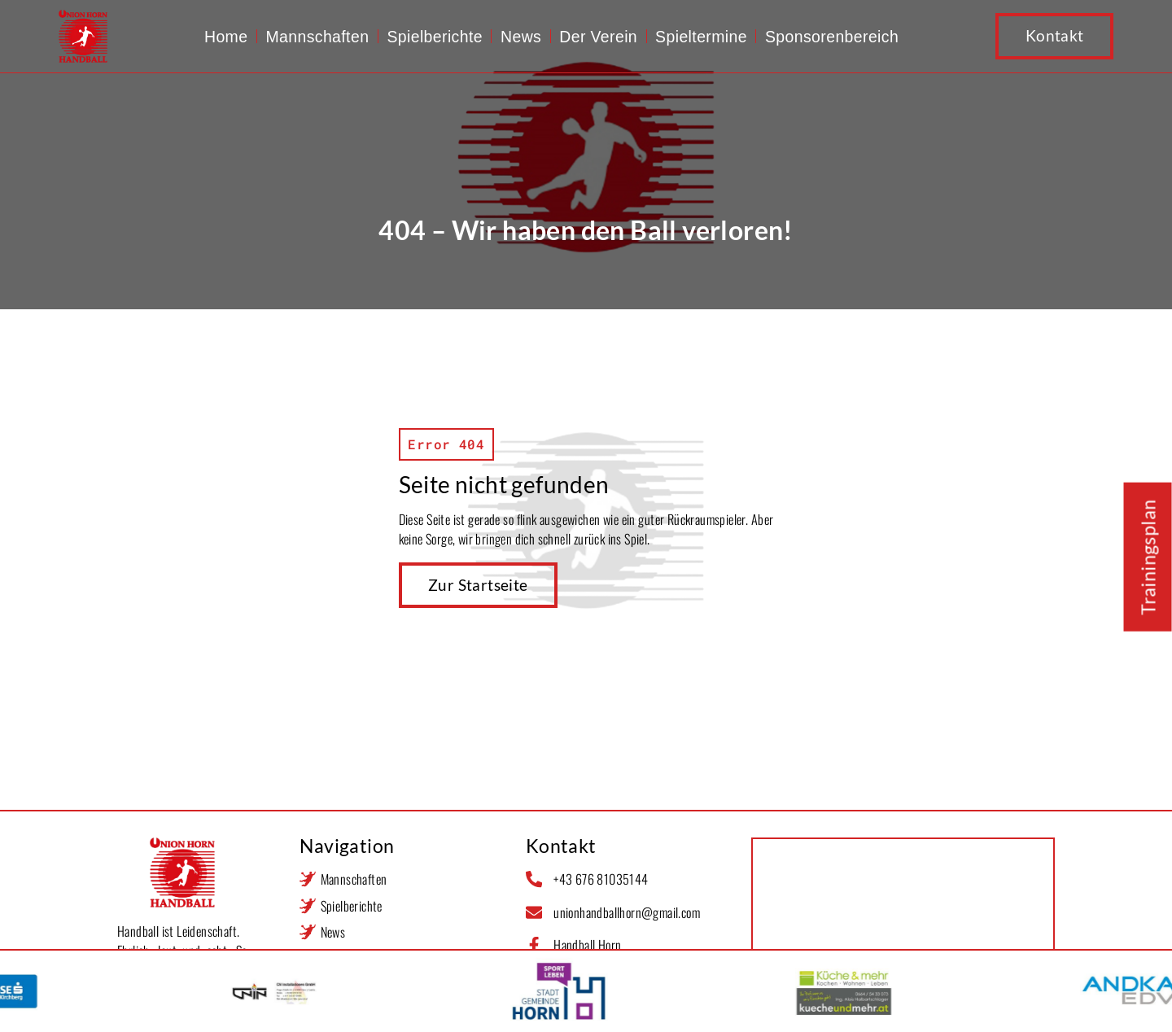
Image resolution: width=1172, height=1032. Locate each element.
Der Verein (598, 37)
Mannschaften (317, 37)
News (521, 37)
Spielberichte (435, 37)
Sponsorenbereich (832, 37)
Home (225, 37)
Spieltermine (701, 37)
